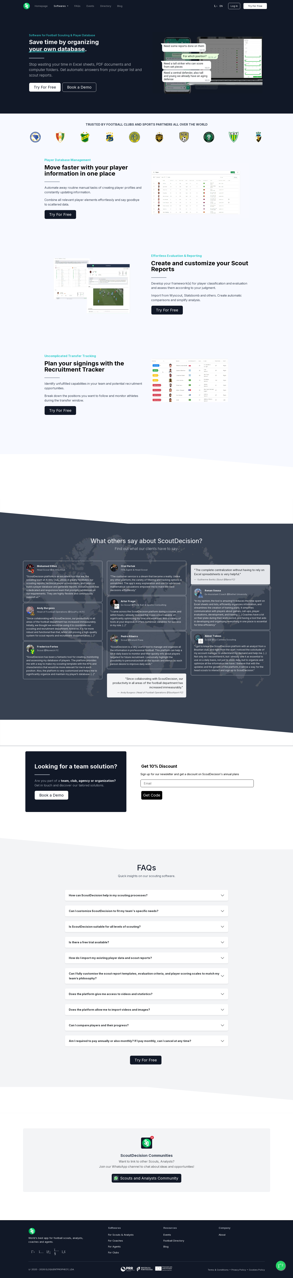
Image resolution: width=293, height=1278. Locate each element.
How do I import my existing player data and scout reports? (110, 958)
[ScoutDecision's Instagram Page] (40, 1251)
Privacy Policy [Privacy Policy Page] (238, 1269)
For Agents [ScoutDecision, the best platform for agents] (114, 1246)
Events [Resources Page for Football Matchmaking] (167, 1234)
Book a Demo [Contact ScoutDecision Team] (79, 87)
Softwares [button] (60, 6)
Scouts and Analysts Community (145, 1178)
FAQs (77, 6)
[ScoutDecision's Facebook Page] (63, 1251)
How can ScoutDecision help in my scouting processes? (108, 895)
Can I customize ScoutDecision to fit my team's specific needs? (113, 911)
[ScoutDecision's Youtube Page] (55, 1252)
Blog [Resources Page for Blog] (166, 1246)
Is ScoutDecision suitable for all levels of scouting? (105, 926)
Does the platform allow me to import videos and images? (109, 1009)
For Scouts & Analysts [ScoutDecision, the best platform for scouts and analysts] (121, 1234)
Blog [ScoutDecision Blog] (119, 6)
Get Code (151, 795)
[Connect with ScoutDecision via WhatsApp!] (280, 1265)
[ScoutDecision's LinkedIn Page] (47, 1251)
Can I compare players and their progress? (99, 1025)
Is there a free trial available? (89, 942)
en (218, 6)
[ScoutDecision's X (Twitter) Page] (32, 1251)
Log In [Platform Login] (234, 6)
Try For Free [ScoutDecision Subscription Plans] (255, 6)
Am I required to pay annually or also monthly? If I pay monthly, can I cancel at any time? (130, 1041)
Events (90, 6)
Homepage (41, 6)
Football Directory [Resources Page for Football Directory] (173, 1240)
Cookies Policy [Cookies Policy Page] (257, 1269)
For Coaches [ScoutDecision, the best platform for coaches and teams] (115, 1240)
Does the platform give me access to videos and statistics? (111, 994)
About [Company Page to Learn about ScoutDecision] (222, 1234)
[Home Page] (26, 6)
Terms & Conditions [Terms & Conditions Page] (218, 1269)
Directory (105, 6)
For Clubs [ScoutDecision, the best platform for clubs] (113, 1252)
